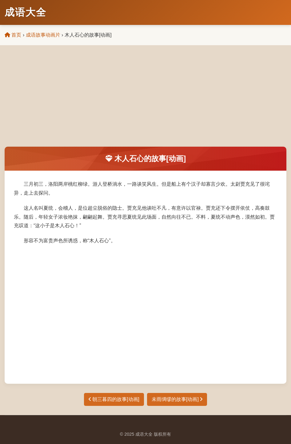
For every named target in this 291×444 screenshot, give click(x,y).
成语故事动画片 (43, 35)
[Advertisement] (145, 100)
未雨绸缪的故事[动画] (177, 399)
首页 (13, 35)
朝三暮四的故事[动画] (114, 399)
